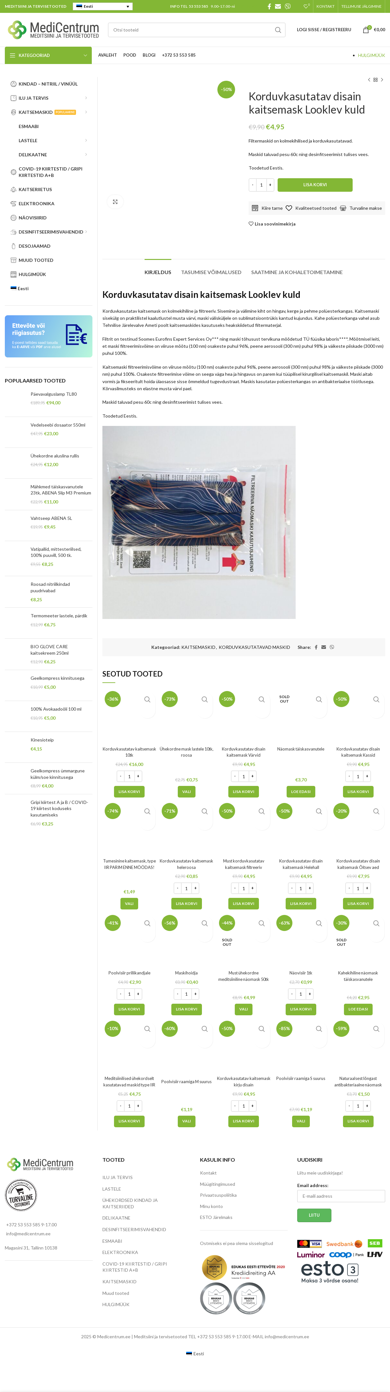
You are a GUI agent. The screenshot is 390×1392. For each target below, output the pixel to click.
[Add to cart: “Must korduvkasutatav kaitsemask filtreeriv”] (243, 903)
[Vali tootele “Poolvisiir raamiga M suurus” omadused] (186, 1121)
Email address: (312, 1185)
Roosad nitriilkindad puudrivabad (50, 587)
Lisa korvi (315, 184)
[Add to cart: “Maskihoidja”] (186, 1009)
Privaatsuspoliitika (218, 1195)
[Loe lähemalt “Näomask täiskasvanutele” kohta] (301, 791)
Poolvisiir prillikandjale (129, 972)
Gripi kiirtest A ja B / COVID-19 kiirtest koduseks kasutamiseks (59, 808)
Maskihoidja (186, 972)
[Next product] (382, 80)
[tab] (158, 269)
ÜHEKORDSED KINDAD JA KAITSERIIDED (130, 1203)
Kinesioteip (42, 739)
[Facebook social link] (269, 6)
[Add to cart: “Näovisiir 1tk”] (301, 1009)
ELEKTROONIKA (120, 1252)
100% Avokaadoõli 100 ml (56, 709)
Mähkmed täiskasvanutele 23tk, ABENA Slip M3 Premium (61, 490)
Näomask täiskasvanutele (301, 748)
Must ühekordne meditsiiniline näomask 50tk (243, 979)
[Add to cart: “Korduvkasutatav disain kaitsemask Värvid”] (243, 791)
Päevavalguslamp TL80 (54, 394)
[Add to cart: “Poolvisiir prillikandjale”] (129, 1009)
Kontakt (208, 1172)
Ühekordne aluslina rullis (55, 455)
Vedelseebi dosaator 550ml (58, 425)
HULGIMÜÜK (371, 55)
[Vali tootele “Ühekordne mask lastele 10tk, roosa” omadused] (186, 791)
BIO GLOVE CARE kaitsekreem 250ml (50, 650)
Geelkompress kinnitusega (57, 678)
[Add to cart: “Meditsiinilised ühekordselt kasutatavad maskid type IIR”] (129, 1121)
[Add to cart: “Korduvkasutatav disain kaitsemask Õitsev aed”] (358, 903)
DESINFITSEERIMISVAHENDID (134, 1229)
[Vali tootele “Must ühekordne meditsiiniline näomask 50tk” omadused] (243, 1009)
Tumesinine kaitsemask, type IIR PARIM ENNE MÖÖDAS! (129, 867)
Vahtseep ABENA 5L (51, 518)
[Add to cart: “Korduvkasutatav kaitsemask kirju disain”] (243, 1121)
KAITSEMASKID (198, 647)
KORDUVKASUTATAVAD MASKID (254, 647)
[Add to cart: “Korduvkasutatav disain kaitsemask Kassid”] (358, 791)
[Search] (197, 30)
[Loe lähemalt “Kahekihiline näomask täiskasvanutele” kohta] (358, 1009)
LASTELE (111, 1189)
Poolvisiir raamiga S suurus (300, 1078)
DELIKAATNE (116, 1218)
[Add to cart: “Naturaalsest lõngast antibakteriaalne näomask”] (358, 1121)
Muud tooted (115, 1293)
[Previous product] (369, 80)
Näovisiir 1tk (301, 972)
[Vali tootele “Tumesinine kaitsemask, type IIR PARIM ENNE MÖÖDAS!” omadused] (129, 903)
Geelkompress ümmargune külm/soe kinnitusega (58, 774)
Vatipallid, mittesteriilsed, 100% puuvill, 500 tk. (56, 552)
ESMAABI (112, 1241)
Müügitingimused (217, 1184)
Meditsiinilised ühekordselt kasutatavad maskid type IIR (129, 1084)
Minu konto (211, 1206)
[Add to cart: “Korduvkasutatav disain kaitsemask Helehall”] (301, 903)
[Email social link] (278, 6)
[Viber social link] (287, 6)
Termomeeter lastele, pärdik (59, 615)
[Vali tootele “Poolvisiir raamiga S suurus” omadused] (301, 1121)
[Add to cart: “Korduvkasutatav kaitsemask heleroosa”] (186, 903)
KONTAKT (250, 6)
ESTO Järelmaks (216, 1217)
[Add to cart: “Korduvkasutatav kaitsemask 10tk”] (129, 791)
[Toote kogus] (261, 185)
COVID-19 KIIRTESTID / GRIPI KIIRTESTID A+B (134, 1267)
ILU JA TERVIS (117, 1177)
